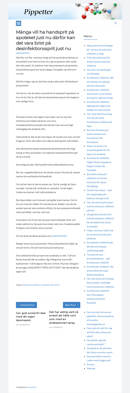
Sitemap (91, 368)
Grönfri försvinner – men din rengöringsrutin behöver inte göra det (99, 194)
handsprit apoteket (50, 285)
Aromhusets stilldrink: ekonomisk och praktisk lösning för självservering (100, 93)
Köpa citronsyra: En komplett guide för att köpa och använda (98, 150)
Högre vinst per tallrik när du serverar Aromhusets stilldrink (100, 234)
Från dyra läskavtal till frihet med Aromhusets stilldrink (99, 61)
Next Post (71, 305)
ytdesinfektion (59, 235)
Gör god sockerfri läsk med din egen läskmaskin (31, 317)
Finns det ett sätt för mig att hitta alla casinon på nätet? (99, 332)
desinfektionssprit (31, 285)
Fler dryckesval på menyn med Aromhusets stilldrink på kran (100, 206)
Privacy (91, 364)
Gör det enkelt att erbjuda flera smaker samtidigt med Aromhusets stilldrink (100, 282)
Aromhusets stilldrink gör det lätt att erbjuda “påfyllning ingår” (100, 246)
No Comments (23, 325)
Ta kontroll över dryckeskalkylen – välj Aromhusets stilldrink (98, 258)
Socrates (32, 387)
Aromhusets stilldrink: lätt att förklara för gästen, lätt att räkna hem (100, 81)
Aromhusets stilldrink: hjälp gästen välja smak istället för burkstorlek (99, 105)
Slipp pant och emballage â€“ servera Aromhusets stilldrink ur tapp (100, 49)
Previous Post (26, 305)
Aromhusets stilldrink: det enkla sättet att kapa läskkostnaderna (100, 270)
